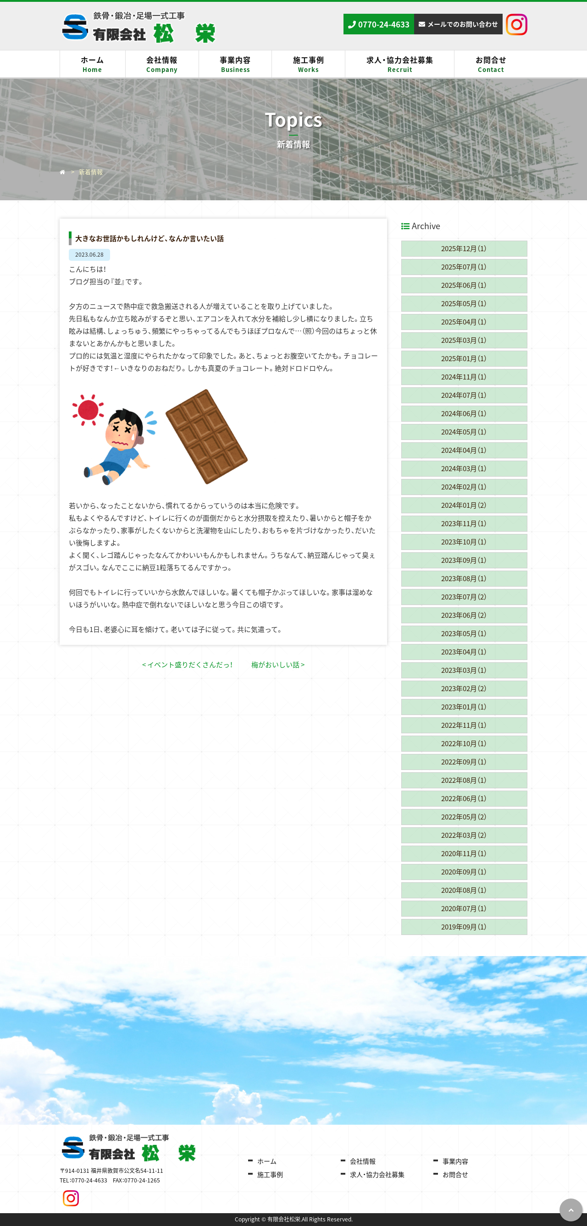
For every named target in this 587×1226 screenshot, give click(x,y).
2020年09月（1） (464, 872)
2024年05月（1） (464, 432)
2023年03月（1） (464, 670)
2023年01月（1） (464, 707)
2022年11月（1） (464, 725)
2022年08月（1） (464, 780)
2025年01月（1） (464, 358)
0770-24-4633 (384, 24)
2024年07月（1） (464, 395)
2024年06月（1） (464, 413)
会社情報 (162, 64)
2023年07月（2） (464, 597)
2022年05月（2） (464, 817)
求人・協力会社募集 (399, 64)
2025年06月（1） (464, 285)
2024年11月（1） (464, 377)
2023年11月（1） (464, 523)
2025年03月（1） (464, 340)
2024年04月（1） (464, 450)
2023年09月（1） (464, 560)
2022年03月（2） (464, 835)
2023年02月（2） (464, 688)
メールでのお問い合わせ (462, 23)
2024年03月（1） (464, 468)
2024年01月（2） (464, 505)
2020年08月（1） (464, 890)
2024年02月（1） (464, 487)
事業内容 (235, 64)
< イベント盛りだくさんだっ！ (187, 665)
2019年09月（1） (464, 927)
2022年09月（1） (464, 762)
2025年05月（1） (464, 303)
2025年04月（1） (464, 322)
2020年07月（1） (464, 908)
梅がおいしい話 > (278, 665)
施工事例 (308, 64)
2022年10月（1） (464, 743)
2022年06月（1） (464, 798)
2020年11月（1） (464, 853)
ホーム (92, 64)
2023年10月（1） (464, 542)
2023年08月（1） (464, 578)
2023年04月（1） (464, 652)
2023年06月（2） (464, 615)
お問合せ (490, 64)
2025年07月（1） (464, 267)
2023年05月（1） (464, 633)
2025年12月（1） (464, 248)
